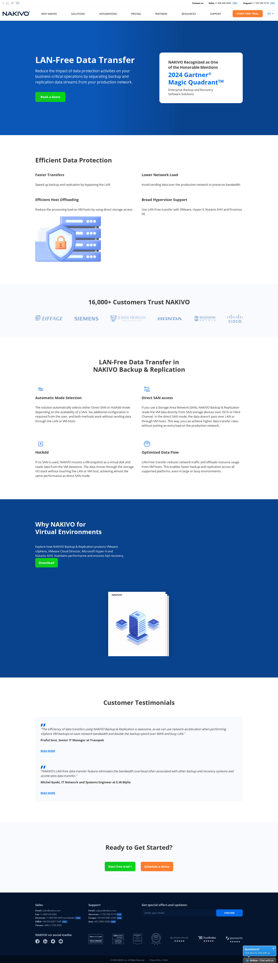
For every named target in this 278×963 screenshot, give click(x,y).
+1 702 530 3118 (256, 3)
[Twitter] (12, 3)
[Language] (270, 13)
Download (46, 563)
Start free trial (120, 866)
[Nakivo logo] (16, 14)
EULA (165, 960)
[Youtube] (17, 3)
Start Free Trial (248, 13)
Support (215, 13)
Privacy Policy (155, 960)
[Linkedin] (7, 3)
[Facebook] (3, 3)
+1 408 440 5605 (220, 3)
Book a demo (50, 97)
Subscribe (229, 913)
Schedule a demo (157, 866)
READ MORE (48, 751)
